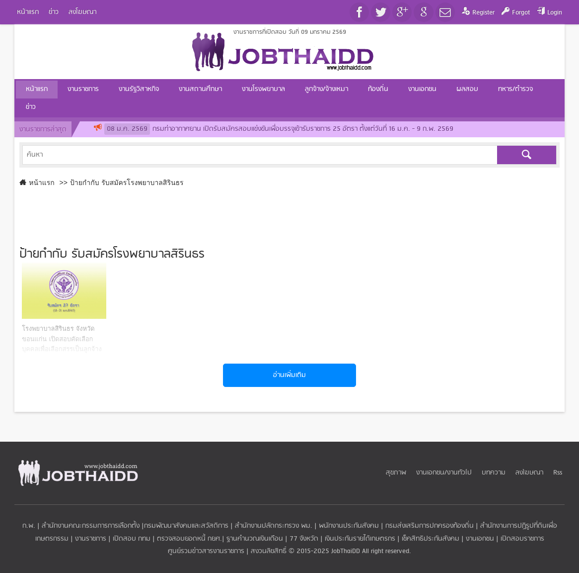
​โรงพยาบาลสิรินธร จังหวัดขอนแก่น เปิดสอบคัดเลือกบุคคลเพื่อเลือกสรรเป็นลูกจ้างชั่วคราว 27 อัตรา (62, 338)
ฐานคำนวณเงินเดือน (254, 539)
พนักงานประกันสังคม (349, 526)
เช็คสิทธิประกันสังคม (430, 539)
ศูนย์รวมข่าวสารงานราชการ (207, 551)
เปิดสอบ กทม (131, 539)
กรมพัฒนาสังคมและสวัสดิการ (186, 526)
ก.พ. (28, 526)
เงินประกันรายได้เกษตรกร (360, 539)
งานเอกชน (480, 539)
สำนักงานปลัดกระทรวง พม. (273, 526)
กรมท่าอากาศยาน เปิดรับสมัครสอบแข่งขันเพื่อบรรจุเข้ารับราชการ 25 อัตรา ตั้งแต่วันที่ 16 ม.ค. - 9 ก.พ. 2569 (278, 129)
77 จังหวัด (304, 539)
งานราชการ (90, 539)
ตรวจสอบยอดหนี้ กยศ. (189, 539)
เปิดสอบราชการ (522, 539)
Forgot (521, 12)
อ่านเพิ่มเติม (289, 375)
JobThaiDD (345, 551)
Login (554, 12)
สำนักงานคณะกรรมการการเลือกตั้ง (91, 526)
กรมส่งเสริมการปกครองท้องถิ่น (429, 526)
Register (483, 12)
